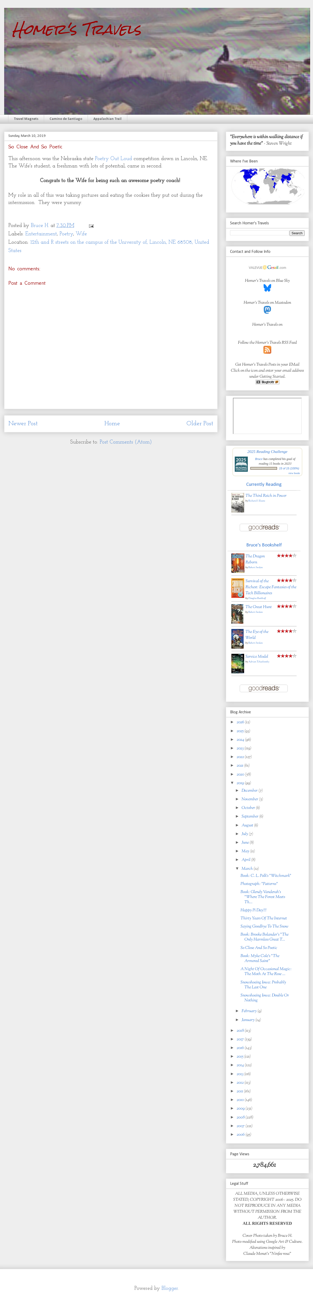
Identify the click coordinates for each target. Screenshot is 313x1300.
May (246, 851)
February (249, 1011)
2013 (240, 1074)
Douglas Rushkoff (257, 598)
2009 (241, 1109)
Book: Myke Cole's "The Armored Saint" (259, 958)
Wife (81, 234)
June (246, 843)
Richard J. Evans (256, 501)
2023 (240, 748)
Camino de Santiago (66, 119)
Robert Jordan (255, 567)
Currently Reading (264, 484)
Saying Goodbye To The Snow (264, 927)
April (246, 860)
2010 (241, 1100)
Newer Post (23, 424)
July (245, 834)
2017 (241, 1039)
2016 (241, 1048)
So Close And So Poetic (258, 948)
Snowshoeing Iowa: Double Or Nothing (264, 998)
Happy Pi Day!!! (253, 910)
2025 (240, 731)
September (250, 817)
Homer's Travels (76, 29)
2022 (241, 757)
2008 (241, 1118)
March (248, 869)
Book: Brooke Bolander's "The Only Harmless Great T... (264, 937)
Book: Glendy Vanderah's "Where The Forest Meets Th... (262, 897)
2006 (241, 1135)
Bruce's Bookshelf (264, 545)
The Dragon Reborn (255, 559)
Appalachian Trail (107, 119)
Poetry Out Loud (113, 158)
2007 (241, 1126)
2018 (241, 1031)
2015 (240, 1057)
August (248, 826)
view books (294, 473)
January (248, 1020)
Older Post (199, 424)
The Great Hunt (258, 607)
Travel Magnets (26, 119)
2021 (240, 766)
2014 (241, 1065)
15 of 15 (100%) (289, 468)
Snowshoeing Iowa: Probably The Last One (263, 985)
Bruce (259, 459)
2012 (240, 1083)
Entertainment (41, 234)
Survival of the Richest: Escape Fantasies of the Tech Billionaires (270, 587)
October (249, 808)
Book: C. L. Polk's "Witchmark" (265, 876)
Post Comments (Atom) (126, 442)
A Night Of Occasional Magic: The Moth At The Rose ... (266, 971)
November (250, 799)
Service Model (256, 657)
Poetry (66, 234)
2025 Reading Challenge (267, 451)
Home (112, 424)
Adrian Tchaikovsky (258, 662)
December (250, 791)
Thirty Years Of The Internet (263, 919)
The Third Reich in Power (266, 496)
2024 (241, 740)
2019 (241, 783)
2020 (241, 775)
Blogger (169, 1288)
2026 (241, 722)
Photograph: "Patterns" (259, 884)
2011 (240, 1091)
